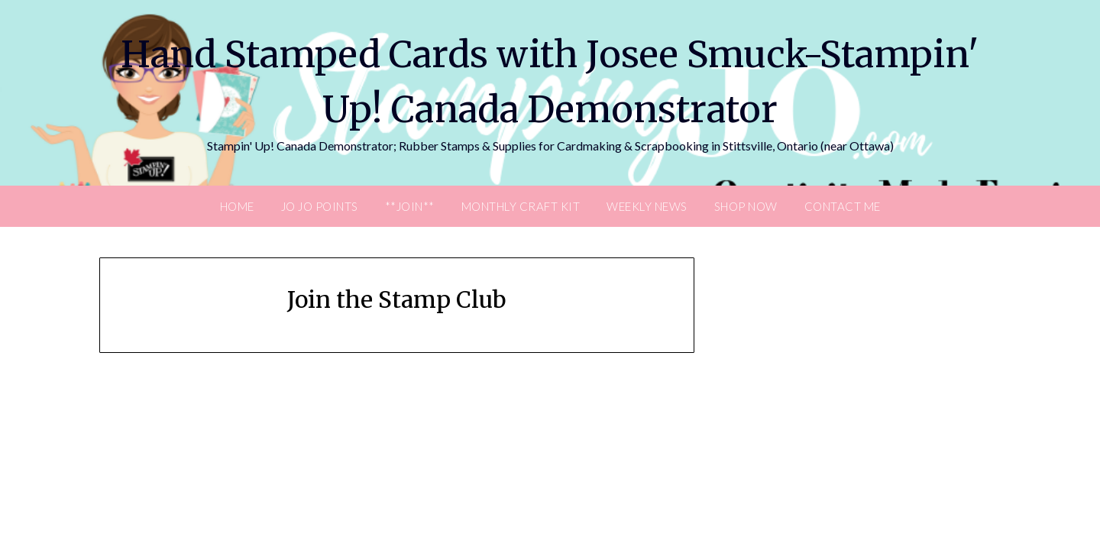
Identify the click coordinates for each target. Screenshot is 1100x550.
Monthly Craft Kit (521, 206)
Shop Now (746, 206)
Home (237, 206)
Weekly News (647, 206)
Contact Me (842, 206)
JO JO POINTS (319, 206)
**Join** (410, 206)
